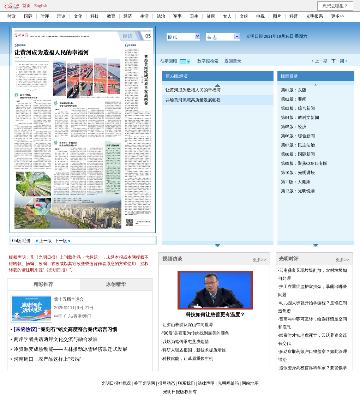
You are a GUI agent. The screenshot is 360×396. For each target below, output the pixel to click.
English (40, 5)
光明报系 (314, 16)
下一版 (62, 240)
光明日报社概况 (116, 383)
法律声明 (206, 383)
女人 (227, 16)
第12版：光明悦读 (298, 190)
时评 (45, 16)
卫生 (194, 16)
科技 (94, 16)
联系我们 (186, 383)
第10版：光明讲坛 (298, 172)
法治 (161, 16)
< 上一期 (319, 61)
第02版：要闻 (293, 99)
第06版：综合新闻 (298, 135)
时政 (11, 16)
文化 (78, 16)
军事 (177, 16)
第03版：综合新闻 (298, 108)
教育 (111, 16)
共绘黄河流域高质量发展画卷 (193, 99)
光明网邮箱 (228, 383)
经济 (128, 16)
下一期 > (339, 61)
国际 (28, 16)
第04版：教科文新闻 (300, 117)
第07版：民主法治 (298, 145)
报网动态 (166, 383)
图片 (277, 16)
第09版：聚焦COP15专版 (304, 163)
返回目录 (232, 61)
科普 (293, 16)
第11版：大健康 (296, 181)
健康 (210, 16)
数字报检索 (207, 61)
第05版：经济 (293, 126)
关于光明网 (144, 383)
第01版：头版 (293, 90)
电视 (260, 16)
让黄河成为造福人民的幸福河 (193, 90)
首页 (26, 5)
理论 (61, 16)
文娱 (244, 16)
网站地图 (250, 383)
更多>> (337, 16)
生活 (144, 16)
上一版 (44, 240)
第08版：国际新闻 (298, 154)
